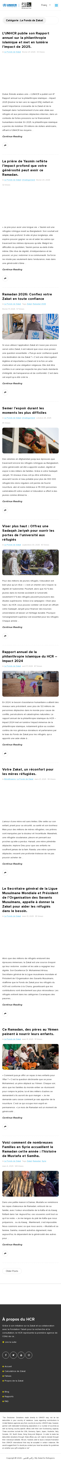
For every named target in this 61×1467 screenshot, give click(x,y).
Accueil (8, 1366)
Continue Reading (12, 136)
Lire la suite (9, 1342)
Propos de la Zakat (14, 1381)
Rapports (9, 1396)
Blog (7, 1392)
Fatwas (8, 1376)
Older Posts (12, 1271)
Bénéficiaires (10, 779)
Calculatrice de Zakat (15, 1371)
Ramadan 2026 (39, 304)
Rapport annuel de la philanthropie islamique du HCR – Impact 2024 (29, 656)
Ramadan (37, 1161)
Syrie (44, 1161)
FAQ (6, 1401)
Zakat (29, 304)
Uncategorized (28, 180)
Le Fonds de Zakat (12, 52)
